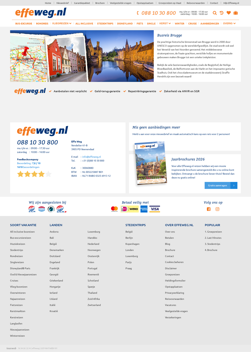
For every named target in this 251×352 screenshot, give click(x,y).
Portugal (92, 268)
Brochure (100, 3)
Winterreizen (17, 335)
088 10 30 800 (156, 12)
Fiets (140, 23)
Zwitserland (94, 304)
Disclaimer (171, 268)
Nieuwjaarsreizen (19, 329)
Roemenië (93, 274)
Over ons (170, 231)
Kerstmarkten (17, 311)
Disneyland (125, 23)
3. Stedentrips (212, 243)
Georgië (54, 274)
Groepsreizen (172, 274)
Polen (91, 262)
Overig (229, 23)
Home (48, 3)
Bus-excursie (23, 23)
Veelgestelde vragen (120, 3)
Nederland (93, 243)
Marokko (92, 237)
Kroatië (54, 311)
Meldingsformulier (175, 280)
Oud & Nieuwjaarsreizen (23, 274)
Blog (167, 243)
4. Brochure (211, 249)
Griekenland (56, 280)
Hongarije (55, 286)
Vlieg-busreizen (18, 286)
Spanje (91, 286)
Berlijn (129, 237)
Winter (179, 23)
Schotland (93, 280)
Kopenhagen (132, 243)
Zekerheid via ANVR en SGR (178, 91)
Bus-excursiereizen (20, 237)
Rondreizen (16, 256)
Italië (52, 304)
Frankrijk (54, 268)
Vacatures (170, 304)
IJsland (53, 298)
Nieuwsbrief (62, 3)
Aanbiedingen (209, 23)
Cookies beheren (174, 261)
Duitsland (55, 256)
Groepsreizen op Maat (170, 3)
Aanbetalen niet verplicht (67, 91)
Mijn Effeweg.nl (231, 3)
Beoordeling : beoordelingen (28, 165)
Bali (52, 237)
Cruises (14, 280)
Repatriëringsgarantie (139, 91)
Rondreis (42, 23)
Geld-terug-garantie (104, 91)
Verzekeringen (173, 317)
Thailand (92, 292)
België (53, 243)
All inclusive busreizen (22, 231)
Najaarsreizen (17, 298)
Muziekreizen (17, 243)
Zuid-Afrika (94, 298)
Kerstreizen (16, 317)
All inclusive (84, 23)
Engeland (55, 262)
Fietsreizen (16, 304)
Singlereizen (17, 262)
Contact (214, 3)
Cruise (192, 23)
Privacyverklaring (174, 292)
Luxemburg (132, 256)
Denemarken (57, 249)
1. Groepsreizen (213, 231)
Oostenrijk (93, 256)
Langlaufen (16, 323)
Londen (130, 249)
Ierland (53, 292)
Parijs (129, 262)
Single (151, 23)
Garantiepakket (82, 3)
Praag (129, 268)
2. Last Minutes (213, 237)
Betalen (169, 237)
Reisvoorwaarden (196, 3)
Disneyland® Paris (20, 268)
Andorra (54, 231)
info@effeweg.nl (91, 156)
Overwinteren (18, 292)
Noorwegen (94, 249)
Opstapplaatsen (145, 3)
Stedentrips (105, 23)
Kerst (165, 23)
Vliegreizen (61, 23)
